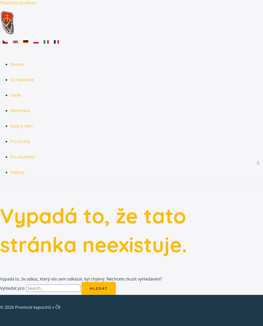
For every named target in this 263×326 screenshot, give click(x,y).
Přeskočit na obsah (18, 3)
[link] (5, 42)
